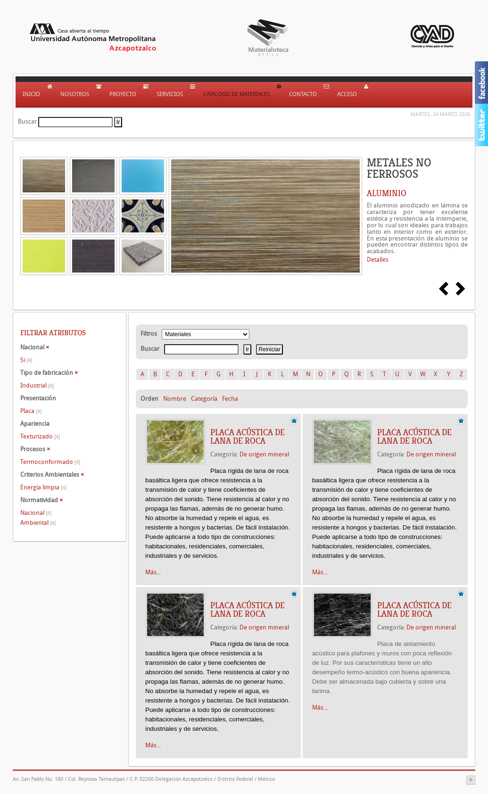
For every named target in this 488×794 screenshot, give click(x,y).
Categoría (204, 398)
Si (26, 360)
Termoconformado (50, 461)
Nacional (35, 512)
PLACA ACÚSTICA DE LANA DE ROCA (247, 436)
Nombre (174, 398)
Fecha (230, 398)
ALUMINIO (386, 193)
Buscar (27, 121)
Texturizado (40, 436)
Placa (30, 410)
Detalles (378, 259)
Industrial (37, 385)
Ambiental (38, 522)
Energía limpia (43, 487)
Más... (153, 572)
